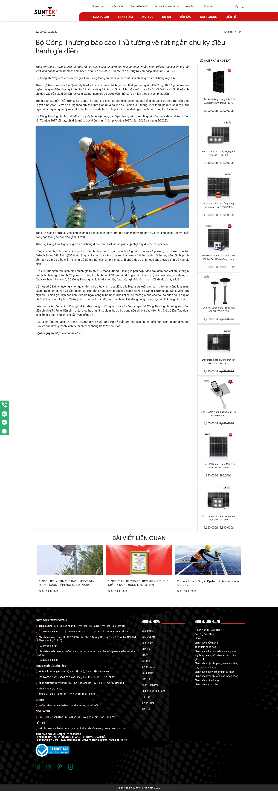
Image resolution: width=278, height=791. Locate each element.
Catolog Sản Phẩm (205, 634)
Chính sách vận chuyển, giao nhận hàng (216, 663)
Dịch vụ (147, 17)
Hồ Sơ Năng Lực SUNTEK (208, 630)
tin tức (223, 6)
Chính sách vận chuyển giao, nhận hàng (216, 676)
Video (198, 638)
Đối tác (185, 17)
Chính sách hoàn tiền (206, 684)
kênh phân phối (138, 6)
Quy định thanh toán (206, 667)
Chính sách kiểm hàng (207, 680)
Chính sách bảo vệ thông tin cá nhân (214, 671)
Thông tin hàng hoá (205, 646)
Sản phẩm (125, 17)
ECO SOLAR (101, 17)
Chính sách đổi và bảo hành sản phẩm (215, 651)
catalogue (208, 17)
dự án (166, 17)
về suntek (97, 6)
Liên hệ (231, 17)
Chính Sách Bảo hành (166, 6)
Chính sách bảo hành (206, 642)
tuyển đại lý (116, 6)
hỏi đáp (189, 6)
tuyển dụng (206, 6)
